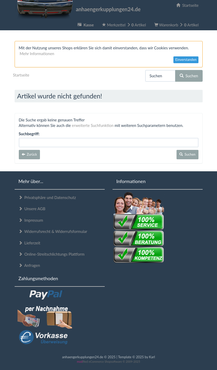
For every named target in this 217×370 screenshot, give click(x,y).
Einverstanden (185, 59)
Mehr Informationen (37, 53)
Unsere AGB (32, 208)
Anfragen (29, 265)
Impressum (31, 220)
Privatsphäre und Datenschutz (47, 197)
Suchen (189, 75)
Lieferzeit (29, 242)
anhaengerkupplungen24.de (78, 9)
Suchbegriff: (29, 133)
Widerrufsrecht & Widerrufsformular (53, 231)
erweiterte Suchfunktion (93, 125)
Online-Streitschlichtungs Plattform (52, 254)
